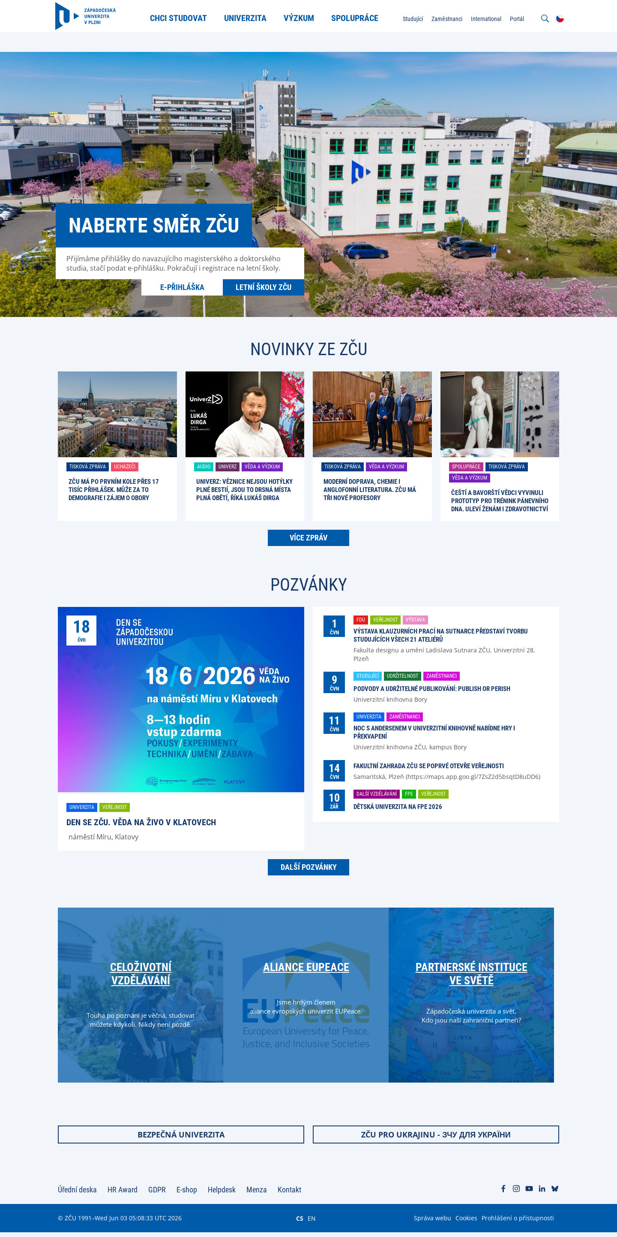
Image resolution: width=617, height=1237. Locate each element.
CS (299, 1223)
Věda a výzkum (262, 467)
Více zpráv (308, 537)
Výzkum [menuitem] (300, 18)
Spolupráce (466, 467)
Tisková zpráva (87, 467)
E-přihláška (182, 287)
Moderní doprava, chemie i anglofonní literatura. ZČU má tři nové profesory (369, 490)
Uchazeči (124, 467)
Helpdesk (222, 1194)
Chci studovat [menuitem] (180, 18)
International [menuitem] (483, 18)
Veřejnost (114, 807)
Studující (367, 676)
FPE (409, 794)
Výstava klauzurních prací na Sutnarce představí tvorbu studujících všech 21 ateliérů (440, 635)
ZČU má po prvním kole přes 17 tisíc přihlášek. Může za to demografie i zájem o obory (114, 490)
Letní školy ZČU (263, 287)
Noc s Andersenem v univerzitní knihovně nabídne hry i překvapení (434, 732)
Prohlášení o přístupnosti (518, 1223)
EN (312, 1223)
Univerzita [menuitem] (247, 18)
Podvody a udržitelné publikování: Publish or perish (431, 689)
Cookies (466, 1223)
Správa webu (432, 1223)
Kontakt (289, 1194)
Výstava (415, 620)
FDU (360, 620)
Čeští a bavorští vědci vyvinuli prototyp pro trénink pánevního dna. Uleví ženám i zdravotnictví (499, 501)
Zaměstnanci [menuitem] (444, 18)
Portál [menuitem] (514, 18)
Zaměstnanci (441, 676)
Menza (256, 1194)
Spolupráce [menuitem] (356, 18)
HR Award (123, 1194)
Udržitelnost (402, 676)
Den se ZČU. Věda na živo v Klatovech (141, 822)
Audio (203, 467)
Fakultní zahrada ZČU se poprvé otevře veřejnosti (428, 766)
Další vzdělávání (376, 794)
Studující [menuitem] (410, 18)
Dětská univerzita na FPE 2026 (397, 807)
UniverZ (228, 467)
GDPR (157, 1194)
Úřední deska (77, 1194)
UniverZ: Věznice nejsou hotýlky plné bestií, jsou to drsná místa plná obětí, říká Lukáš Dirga (244, 490)
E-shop (187, 1194)
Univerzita (81, 807)
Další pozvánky (309, 867)
